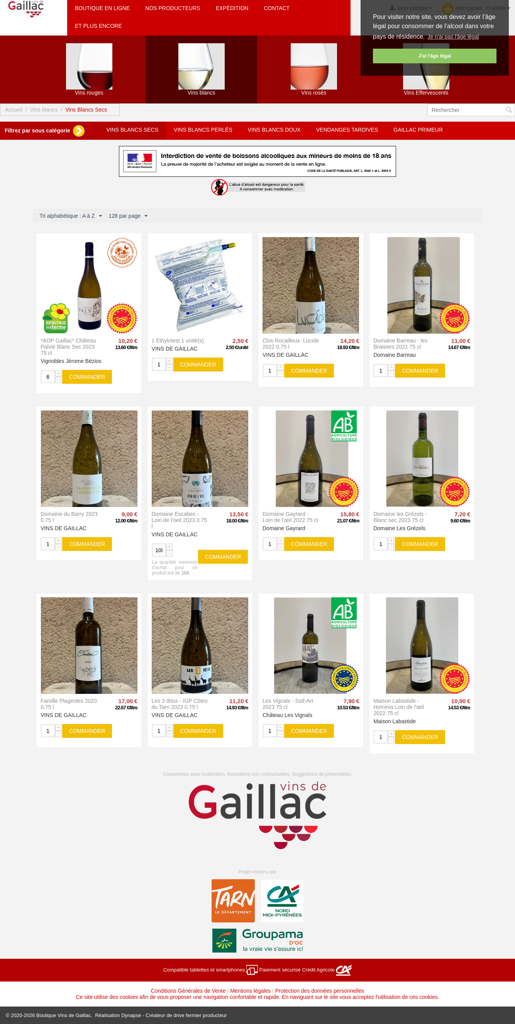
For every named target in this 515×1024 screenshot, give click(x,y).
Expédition (232, 8)
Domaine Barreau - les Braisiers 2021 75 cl (400, 343)
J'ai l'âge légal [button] (434, 56)
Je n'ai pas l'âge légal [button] (453, 37)
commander (87, 377)
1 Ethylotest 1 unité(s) (178, 340)
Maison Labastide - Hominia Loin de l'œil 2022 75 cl (398, 707)
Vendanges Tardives (347, 130)
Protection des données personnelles (319, 991)
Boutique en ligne (102, 8)
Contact (277, 8)
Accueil (13, 110)
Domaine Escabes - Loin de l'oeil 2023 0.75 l (179, 520)
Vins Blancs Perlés (203, 130)
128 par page (128, 216)
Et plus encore (98, 26)
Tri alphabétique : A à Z (70, 216)
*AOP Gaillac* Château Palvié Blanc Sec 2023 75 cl (68, 346)
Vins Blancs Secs (132, 130)
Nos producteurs (172, 8)
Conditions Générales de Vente (188, 991)
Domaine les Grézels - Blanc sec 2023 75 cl (400, 517)
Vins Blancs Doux (274, 130)
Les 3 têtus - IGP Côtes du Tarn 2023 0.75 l (180, 704)
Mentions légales (250, 991)
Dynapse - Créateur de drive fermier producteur (174, 1015)
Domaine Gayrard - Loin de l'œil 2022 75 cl (290, 517)
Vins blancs (44, 110)
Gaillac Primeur (418, 130)
